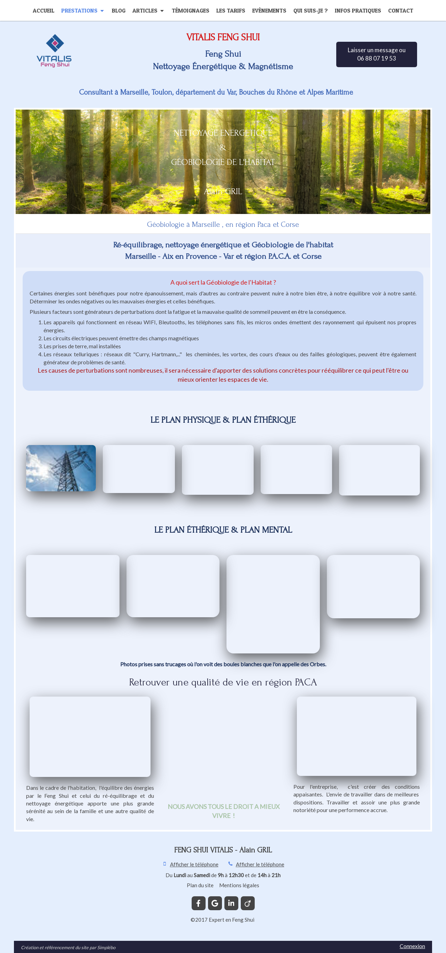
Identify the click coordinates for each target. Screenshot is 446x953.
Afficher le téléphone (194, 864)
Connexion (412, 946)
